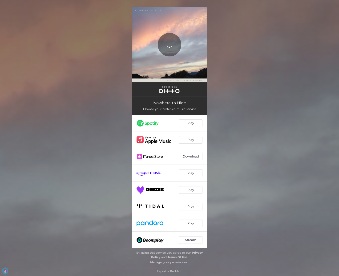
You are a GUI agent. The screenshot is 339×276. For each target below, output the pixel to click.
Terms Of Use (177, 257)
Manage (156, 262)
